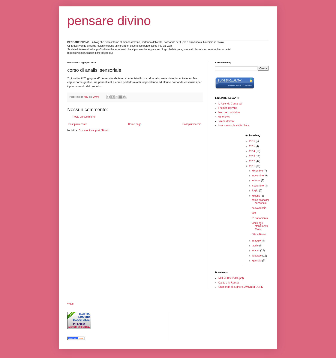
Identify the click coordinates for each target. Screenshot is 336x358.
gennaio (257, 260)
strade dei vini (226, 121)
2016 (252, 141)
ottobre (256, 180)
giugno (256, 195)
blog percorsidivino (229, 112)
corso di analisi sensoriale (260, 201)
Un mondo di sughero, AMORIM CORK (240, 286)
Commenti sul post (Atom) (93, 130)
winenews (224, 116)
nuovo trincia (259, 208)
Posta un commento (84, 116)
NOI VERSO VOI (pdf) (231, 278)
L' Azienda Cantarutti (230, 103)
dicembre (258, 170)
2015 (252, 146)
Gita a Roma (259, 234)
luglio (255, 190)
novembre (258, 175)
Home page (134, 124)
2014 (252, 151)
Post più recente (77, 124)
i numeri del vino (227, 107)
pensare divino (109, 20)
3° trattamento (260, 218)
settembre (258, 185)
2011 (252, 166)
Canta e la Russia (228, 282)
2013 (252, 156)
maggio (256, 240)
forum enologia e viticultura (233, 125)
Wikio (70, 303)
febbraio (257, 255)
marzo (256, 250)
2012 (252, 161)
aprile (255, 245)
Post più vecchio (192, 124)
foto (254, 213)
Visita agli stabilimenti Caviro (260, 226)
